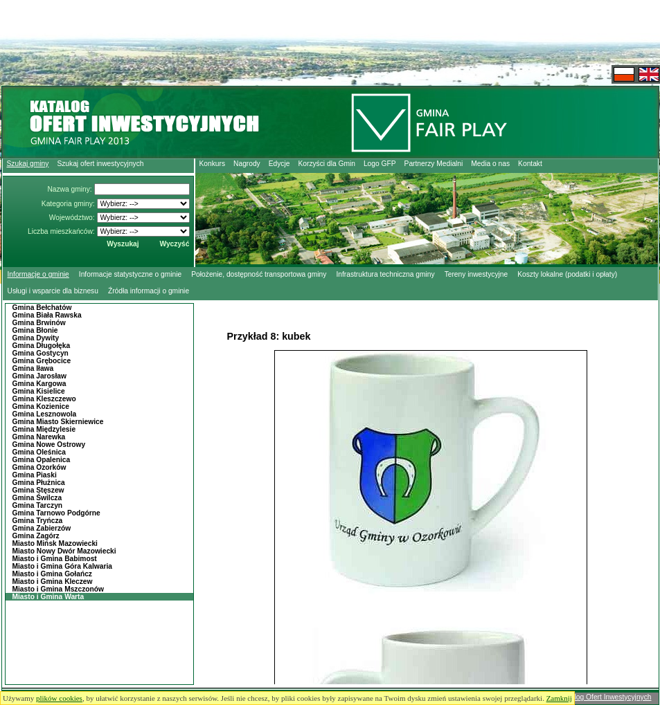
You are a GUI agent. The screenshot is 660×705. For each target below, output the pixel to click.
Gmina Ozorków (39, 467)
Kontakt (530, 163)
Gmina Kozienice (40, 406)
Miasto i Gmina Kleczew (52, 581)
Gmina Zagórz (36, 536)
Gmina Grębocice (41, 361)
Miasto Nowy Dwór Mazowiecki (64, 551)
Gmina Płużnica (38, 482)
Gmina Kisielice (38, 391)
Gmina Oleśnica (39, 452)
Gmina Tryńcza (37, 520)
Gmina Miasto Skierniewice (58, 421)
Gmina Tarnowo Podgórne (56, 513)
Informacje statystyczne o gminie (130, 274)
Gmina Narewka (39, 437)
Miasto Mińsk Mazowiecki (55, 543)
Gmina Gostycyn (40, 353)
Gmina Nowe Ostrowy (49, 444)
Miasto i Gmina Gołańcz (52, 574)
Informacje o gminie (38, 274)
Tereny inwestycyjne (476, 274)
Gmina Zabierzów (41, 528)
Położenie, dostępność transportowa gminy (258, 274)
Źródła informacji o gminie (148, 291)
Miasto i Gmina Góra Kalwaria (62, 566)
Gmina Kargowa (39, 383)
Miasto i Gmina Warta (48, 597)
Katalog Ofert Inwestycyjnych (606, 697)
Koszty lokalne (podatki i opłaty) (567, 274)
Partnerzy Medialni (433, 163)
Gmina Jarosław (39, 376)
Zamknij (559, 698)
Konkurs (212, 163)
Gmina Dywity (36, 338)
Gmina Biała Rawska (47, 315)
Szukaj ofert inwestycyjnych (100, 163)
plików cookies (59, 698)
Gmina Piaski (34, 475)
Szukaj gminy (28, 163)
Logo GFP (380, 163)
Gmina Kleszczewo (44, 399)
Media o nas (490, 163)
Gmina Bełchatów (42, 307)
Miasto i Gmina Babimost (54, 558)
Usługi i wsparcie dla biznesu (53, 291)
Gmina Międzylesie (44, 429)
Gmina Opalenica (41, 460)
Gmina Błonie (35, 330)
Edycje (279, 163)
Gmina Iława (33, 368)
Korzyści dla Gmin (326, 163)
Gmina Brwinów (39, 323)
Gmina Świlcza (37, 498)
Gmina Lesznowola (44, 414)
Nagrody (246, 163)
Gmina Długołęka (41, 345)
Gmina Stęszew (38, 490)
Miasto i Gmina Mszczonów (58, 589)
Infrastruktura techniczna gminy (385, 274)
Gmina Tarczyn (37, 505)
